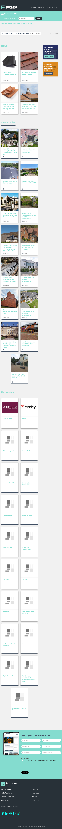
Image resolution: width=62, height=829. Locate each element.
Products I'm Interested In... (10, 18)
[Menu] (9, 13)
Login (57, 7)
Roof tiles (26, 33)
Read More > (49, 56)
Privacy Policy (25, 758)
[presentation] (33, 766)
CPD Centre (32, 7)
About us (35, 789)
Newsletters (41, 7)
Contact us (35, 793)
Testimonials (5, 800)
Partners (34, 796)
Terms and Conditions (42, 760)
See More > (48, 73)
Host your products (7, 796)
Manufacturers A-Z (7, 789)
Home (3, 33)
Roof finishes (9, 33)
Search (39, 18)
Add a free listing (6, 793)
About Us (50, 7)
